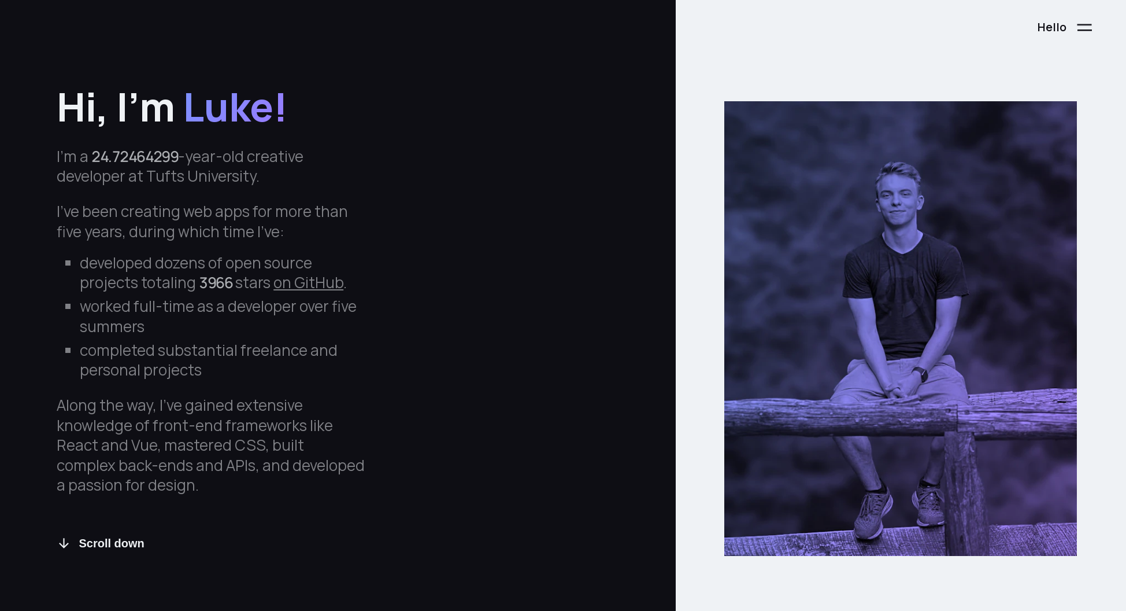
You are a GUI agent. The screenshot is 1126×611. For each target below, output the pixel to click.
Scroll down (100, 543)
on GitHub (308, 283)
